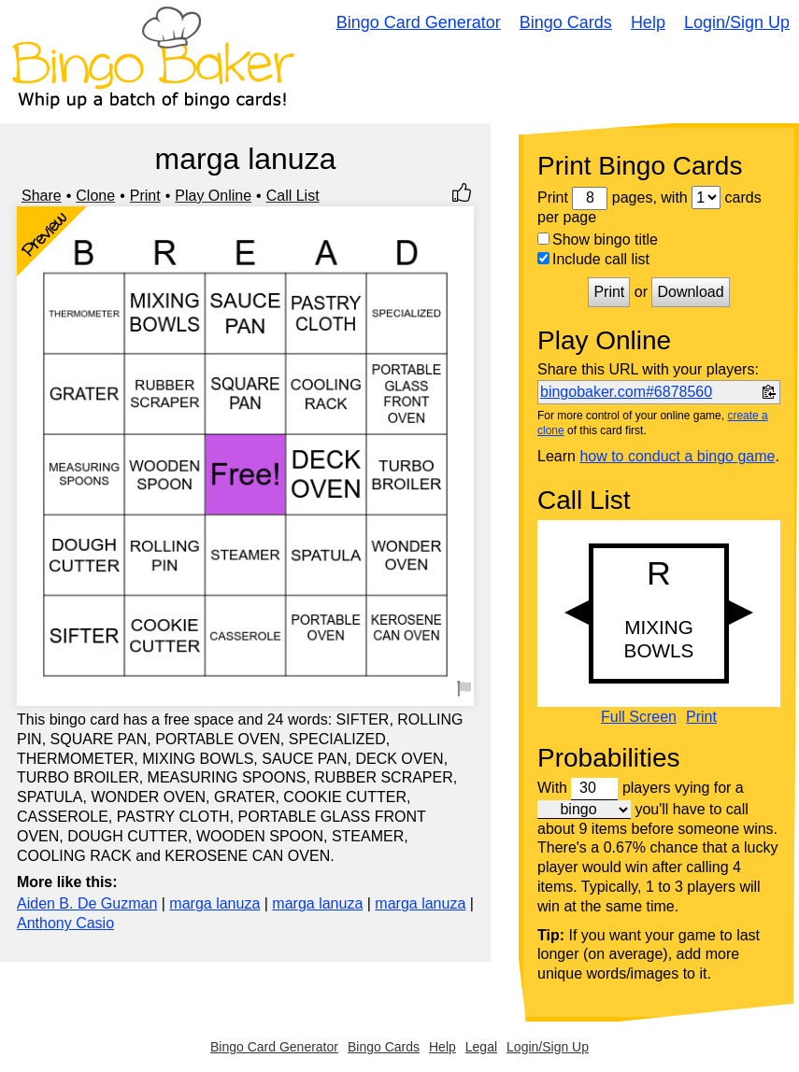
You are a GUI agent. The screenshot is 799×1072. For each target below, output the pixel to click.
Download (690, 292)
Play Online (213, 196)
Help (648, 22)
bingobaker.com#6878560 (626, 392)
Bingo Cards (566, 22)
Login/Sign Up (737, 22)
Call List (293, 196)
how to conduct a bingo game (677, 456)
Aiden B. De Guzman (87, 903)
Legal (481, 1046)
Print (145, 196)
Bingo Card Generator (418, 22)
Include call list (593, 259)
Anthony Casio (65, 923)
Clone (95, 196)
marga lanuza (214, 903)
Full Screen (639, 717)
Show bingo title (597, 239)
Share (41, 196)
